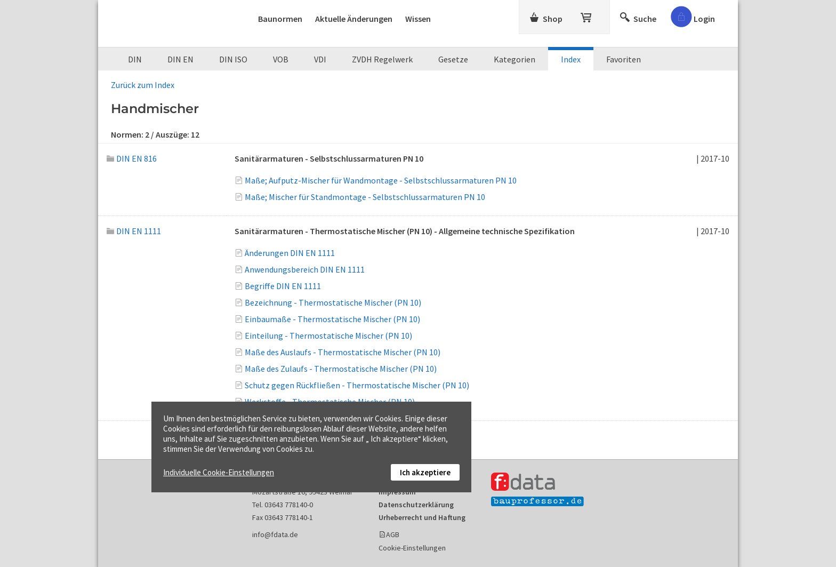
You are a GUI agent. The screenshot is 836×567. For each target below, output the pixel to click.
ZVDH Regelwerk (382, 59)
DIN (135, 59)
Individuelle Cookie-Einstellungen (218, 472)
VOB (280, 59)
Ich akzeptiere (425, 472)
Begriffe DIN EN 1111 (283, 286)
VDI (320, 59)
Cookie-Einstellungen (412, 548)
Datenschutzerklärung (416, 504)
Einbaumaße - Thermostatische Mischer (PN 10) (332, 319)
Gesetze (453, 59)
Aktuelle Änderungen (353, 18)
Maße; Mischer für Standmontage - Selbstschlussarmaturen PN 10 (365, 196)
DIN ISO (233, 59)
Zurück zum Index (142, 84)
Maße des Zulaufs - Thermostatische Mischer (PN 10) (341, 368)
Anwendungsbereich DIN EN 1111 (305, 269)
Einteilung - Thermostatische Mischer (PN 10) (328, 335)
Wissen (418, 18)
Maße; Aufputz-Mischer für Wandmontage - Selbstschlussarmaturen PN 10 (381, 180)
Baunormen (280, 18)
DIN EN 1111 (134, 231)
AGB (392, 534)
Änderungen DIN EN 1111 (290, 252)
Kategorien (514, 59)
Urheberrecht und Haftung (422, 517)
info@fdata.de (275, 534)
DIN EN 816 (132, 158)
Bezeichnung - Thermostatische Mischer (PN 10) (333, 302)
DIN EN (180, 59)
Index (571, 59)
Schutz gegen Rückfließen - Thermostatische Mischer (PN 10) (357, 385)
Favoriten (623, 59)
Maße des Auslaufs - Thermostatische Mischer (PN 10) (342, 352)
